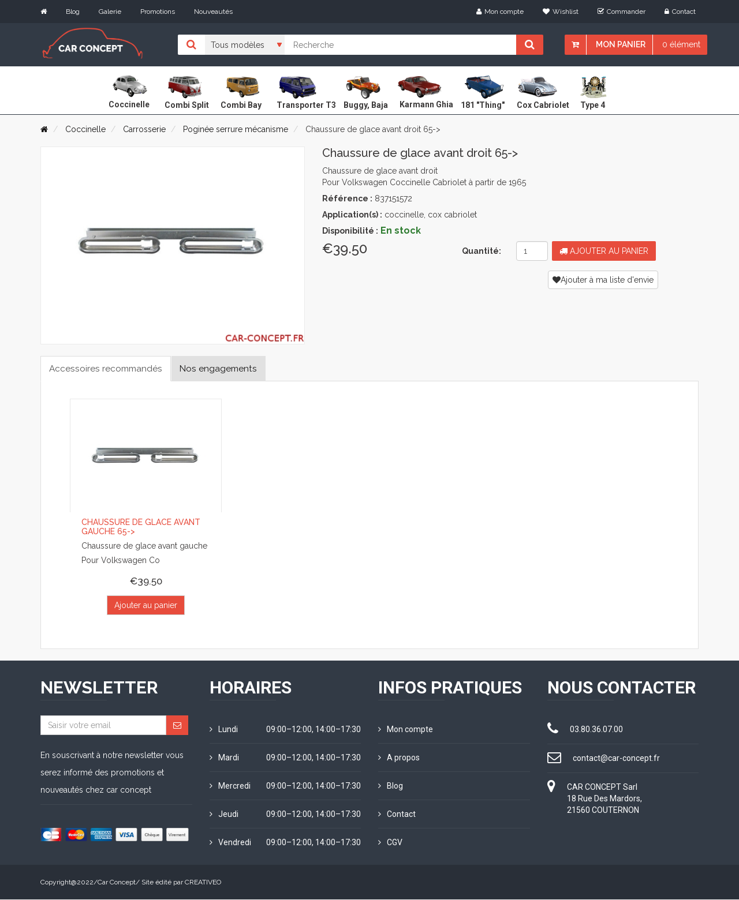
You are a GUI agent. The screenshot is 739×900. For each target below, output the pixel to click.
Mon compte (500, 11)
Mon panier (620, 44)
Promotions (157, 11)
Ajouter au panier (603, 251)
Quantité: (481, 251)
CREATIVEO (203, 883)
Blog (73, 11)
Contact (680, 11)
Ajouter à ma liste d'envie (603, 279)
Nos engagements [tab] (224, 368)
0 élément (681, 44)
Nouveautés (213, 11)
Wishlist (560, 11)
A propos (399, 758)
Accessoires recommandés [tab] (108, 368)
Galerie (110, 11)
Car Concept (117, 883)
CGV (390, 842)
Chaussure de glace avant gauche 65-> (140, 527)
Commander (621, 11)
